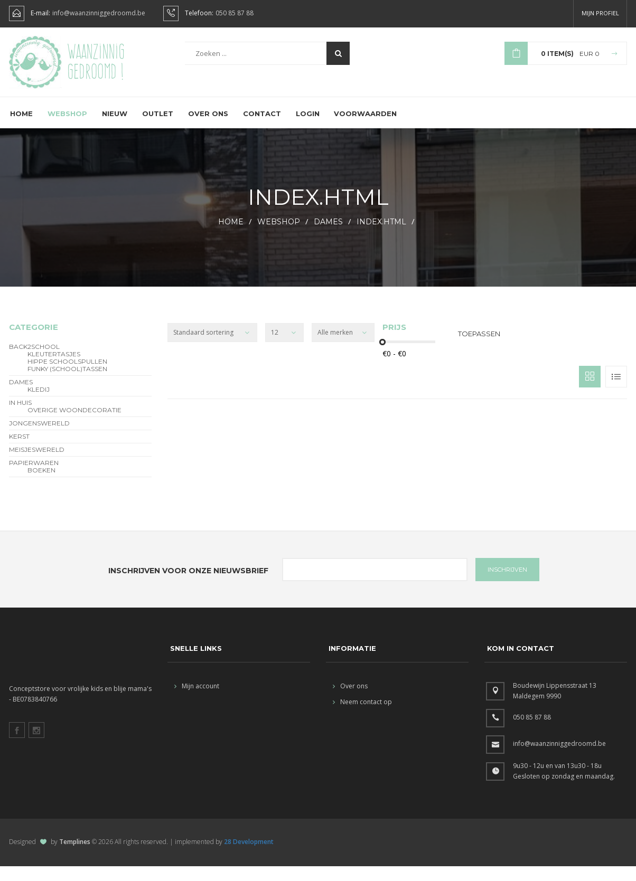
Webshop (67, 128)
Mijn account (196, 700)
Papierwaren (34, 477)
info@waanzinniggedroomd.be (98, 13)
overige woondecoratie (74, 425)
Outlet (157, 128)
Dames (328, 236)
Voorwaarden (365, 128)
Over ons (208, 128)
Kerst (19, 451)
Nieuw (114, 128)
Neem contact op (362, 716)
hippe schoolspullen (67, 376)
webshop (278, 236)
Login (308, 128)
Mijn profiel (600, 13)
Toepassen (479, 348)
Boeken (41, 485)
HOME (231, 236)
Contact (262, 128)
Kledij (38, 404)
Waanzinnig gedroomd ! (96, 69)
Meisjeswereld (36, 464)
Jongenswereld (39, 438)
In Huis (20, 417)
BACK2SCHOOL (34, 361)
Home (21, 128)
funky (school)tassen (67, 383)
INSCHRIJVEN (507, 584)
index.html (381, 236)
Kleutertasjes (53, 369)
